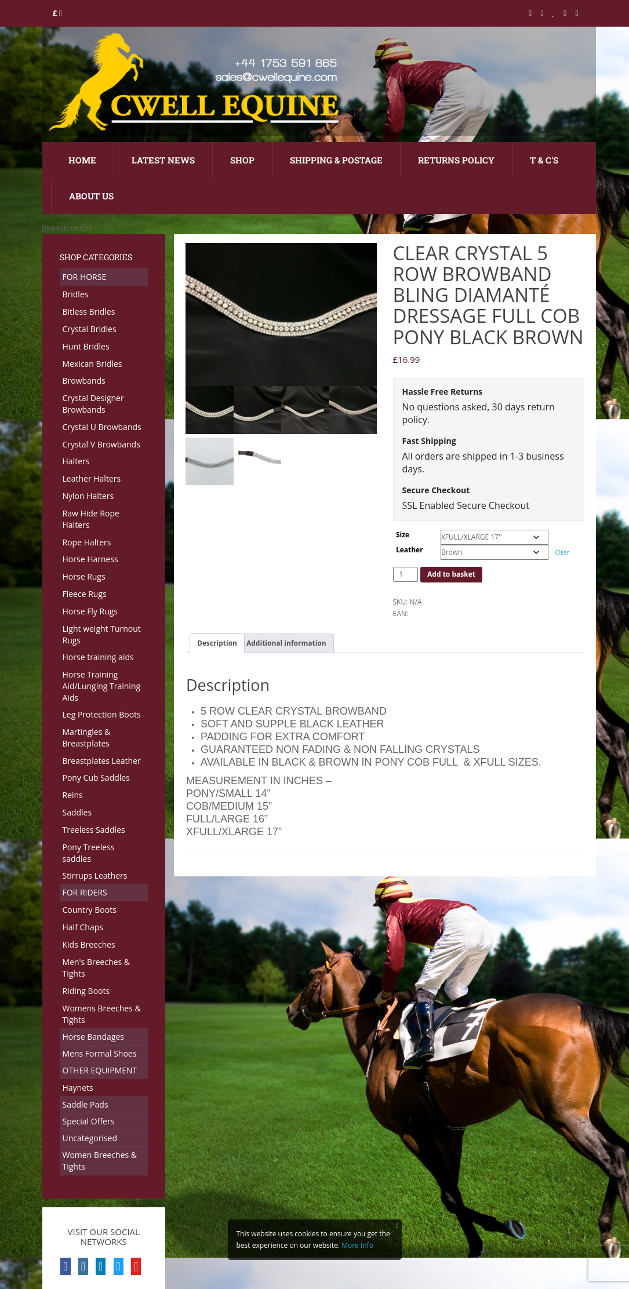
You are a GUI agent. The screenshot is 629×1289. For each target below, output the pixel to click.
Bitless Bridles (89, 311)
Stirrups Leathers (95, 875)
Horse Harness (90, 559)
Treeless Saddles (94, 829)
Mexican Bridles (92, 363)
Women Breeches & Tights (100, 1160)
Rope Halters (87, 542)
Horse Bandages (94, 1036)
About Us (91, 196)
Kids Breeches (89, 944)
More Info (357, 1245)
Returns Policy (456, 160)
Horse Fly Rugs (90, 611)
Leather (409, 550)
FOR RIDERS (85, 892)
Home (82, 160)
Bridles (76, 294)
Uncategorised (90, 1138)
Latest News (163, 160)
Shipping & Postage (336, 160)
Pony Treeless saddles (89, 853)
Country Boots (90, 909)
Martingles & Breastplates (87, 737)
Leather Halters (92, 478)
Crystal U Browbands (102, 426)
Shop (242, 160)
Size (402, 535)
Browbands (84, 380)
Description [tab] (217, 643)
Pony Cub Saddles (96, 777)
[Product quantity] (406, 574)
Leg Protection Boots (102, 714)
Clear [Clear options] (562, 552)
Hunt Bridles (86, 346)
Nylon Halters (88, 495)
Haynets (78, 1087)
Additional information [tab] (286, 643)
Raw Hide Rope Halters (91, 519)
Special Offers (89, 1121)
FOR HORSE (85, 276)
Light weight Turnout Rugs (102, 634)
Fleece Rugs (85, 593)
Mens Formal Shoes (100, 1053)
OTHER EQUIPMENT (100, 1070)
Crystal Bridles (90, 328)
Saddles (77, 812)
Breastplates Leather (102, 760)
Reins (73, 794)
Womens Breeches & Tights (102, 1014)
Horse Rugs (84, 576)
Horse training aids (98, 656)
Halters (76, 461)
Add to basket (451, 574)
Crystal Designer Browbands (93, 403)
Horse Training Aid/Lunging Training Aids (102, 686)
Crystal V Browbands (101, 444)
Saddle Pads (85, 1104)
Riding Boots (86, 990)
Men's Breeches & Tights (96, 967)
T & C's (544, 160)
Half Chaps (83, 927)
